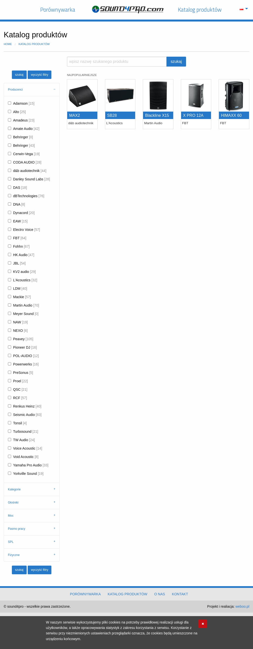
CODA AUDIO (27, 162)
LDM (20, 288)
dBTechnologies (28, 196)
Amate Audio (26, 129)
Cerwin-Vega (26, 154)
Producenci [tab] (15, 89)
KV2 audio (24, 272)
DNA (19, 204)
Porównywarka (57, 9)
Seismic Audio (27, 415)
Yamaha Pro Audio (30, 465)
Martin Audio (26, 305)
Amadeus (23, 120)
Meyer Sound (26, 314)
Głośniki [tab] (13, 502)
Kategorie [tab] (14, 489)
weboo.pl (242, 606)
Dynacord (24, 213)
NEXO (20, 331)
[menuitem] (242, 8)
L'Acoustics (25, 280)
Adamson (23, 103)
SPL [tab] (11, 542)
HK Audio (23, 255)
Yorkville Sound (28, 474)
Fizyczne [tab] (14, 555)
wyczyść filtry (39, 74)
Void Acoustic (26, 457)
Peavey (23, 339)
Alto (19, 112)
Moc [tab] (11, 515)
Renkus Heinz (27, 406)
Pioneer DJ (25, 347)
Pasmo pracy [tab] (16, 528)
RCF (20, 398)
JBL (19, 263)
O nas (159, 594)
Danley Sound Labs (31, 179)
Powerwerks (26, 364)
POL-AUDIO (26, 356)
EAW (20, 221)
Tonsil (20, 423)
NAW (20, 322)
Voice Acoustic (27, 448)
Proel (20, 381)
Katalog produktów (200, 9)
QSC (20, 389)
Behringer (23, 137)
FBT (19, 238)
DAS (20, 188)
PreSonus (23, 373)
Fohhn (21, 246)
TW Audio (24, 440)
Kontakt (180, 594)
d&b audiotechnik (29, 171)
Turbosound (25, 431)
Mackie (22, 297)
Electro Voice (26, 230)
